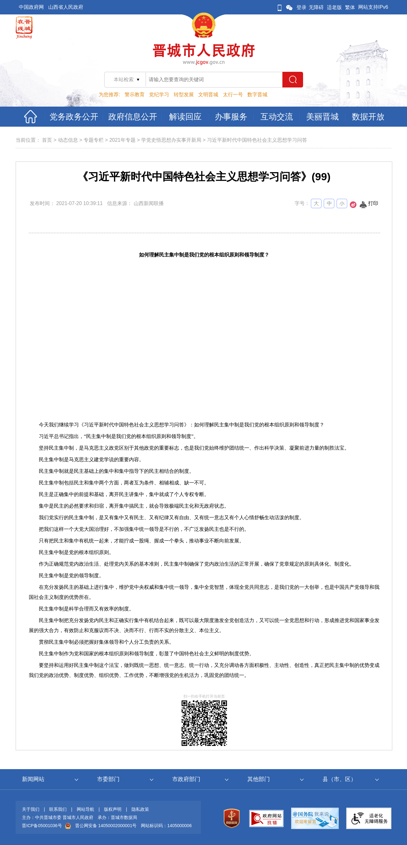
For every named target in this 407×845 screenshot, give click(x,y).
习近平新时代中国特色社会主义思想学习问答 (257, 140)
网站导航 (85, 809)
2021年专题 (122, 140)
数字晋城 (257, 94)
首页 (47, 140)
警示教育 (135, 94)
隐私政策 (140, 809)
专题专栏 (94, 140)
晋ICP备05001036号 (42, 825)
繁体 (350, 7)
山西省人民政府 (65, 7)
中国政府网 (31, 7)
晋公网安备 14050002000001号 (106, 825)
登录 (301, 7)
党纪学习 (159, 94)
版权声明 (112, 809)
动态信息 (68, 140)
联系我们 (58, 809)
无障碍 (316, 7)
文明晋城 (208, 94)
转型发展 (184, 94)
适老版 (334, 7)
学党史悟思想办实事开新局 (171, 140)
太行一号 (233, 94)
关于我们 (30, 809)
